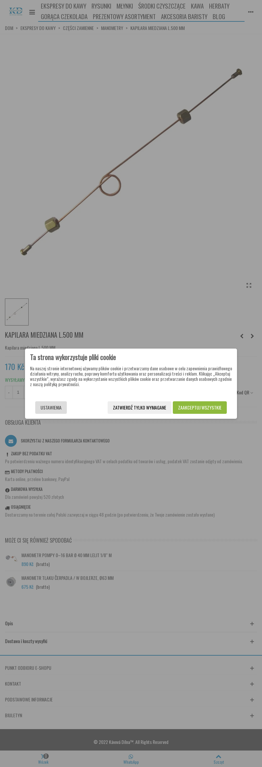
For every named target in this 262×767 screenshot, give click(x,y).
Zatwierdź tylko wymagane (138, 407)
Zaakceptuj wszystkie (198, 407)
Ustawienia (52, 407)
